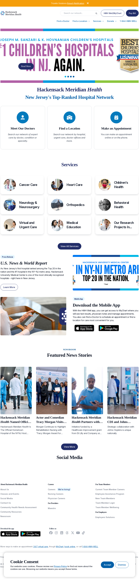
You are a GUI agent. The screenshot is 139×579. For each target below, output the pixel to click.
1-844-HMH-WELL (90, 546)
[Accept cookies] (107, 565)
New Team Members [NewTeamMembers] (105, 498)
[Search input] (79, 13)
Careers (51, 489)
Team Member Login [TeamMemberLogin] (105, 503)
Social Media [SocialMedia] (6, 498)
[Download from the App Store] (9, 534)
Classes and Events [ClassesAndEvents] (9, 494)
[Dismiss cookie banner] (122, 565)
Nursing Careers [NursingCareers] (55, 494)
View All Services (69, 246)
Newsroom (5, 516)
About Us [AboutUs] (4, 489)
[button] (63, 21)
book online (69, 546)
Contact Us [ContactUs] (5, 503)
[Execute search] (97, 13)
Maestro (52, 508)
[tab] (65, 76)
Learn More (9, 287)
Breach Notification (75, 3)
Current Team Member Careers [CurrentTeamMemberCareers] (110, 489)
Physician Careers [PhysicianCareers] (56, 498)
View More (69, 446)
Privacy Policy (60, 566)
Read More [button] (26, 66)
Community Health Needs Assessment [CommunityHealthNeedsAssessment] (18, 507)
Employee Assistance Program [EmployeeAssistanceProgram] (109, 494)
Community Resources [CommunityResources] (11, 512)
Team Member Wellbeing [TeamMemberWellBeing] (107, 507)
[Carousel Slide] (69, 56)
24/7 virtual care (40, 546)
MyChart (59, 546)
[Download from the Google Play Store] (30, 534)
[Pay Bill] (132, 13)
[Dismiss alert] (85, 3)
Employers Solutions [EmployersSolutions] (105, 517)
